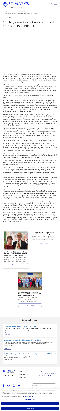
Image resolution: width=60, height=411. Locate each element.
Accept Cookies (30, 408)
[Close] (57, 391)
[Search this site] (44, 385)
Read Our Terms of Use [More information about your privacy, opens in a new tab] (27, 396)
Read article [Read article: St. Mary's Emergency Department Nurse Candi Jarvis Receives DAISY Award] (30, 358)
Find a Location (23, 374)
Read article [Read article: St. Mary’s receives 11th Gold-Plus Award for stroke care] (30, 344)
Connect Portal (46, 375)
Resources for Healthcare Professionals (49, 373)
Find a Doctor (22, 371)
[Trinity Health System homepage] (16, 8)
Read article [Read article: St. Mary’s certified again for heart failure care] (30, 330)
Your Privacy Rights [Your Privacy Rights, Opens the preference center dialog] (30, 399)
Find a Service (22, 377)
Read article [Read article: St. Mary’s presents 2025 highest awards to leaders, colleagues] (44, 238)
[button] (55, 4)
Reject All (30, 404)
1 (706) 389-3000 (8, 376)
